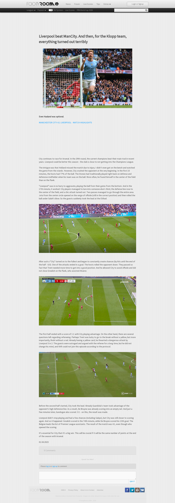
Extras (107, 4)
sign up (54, 466)
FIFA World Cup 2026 (85, 10)
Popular (42, 10)
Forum (77, 4)
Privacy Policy (73, 490)
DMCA (63, 490)
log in (48, 466)
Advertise (100, 490)
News (68, 4)
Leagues (31, 10)
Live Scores (88, 4)
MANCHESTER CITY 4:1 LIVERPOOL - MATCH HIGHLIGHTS (65, 122)
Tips (98, 4)
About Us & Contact (87, 490)
